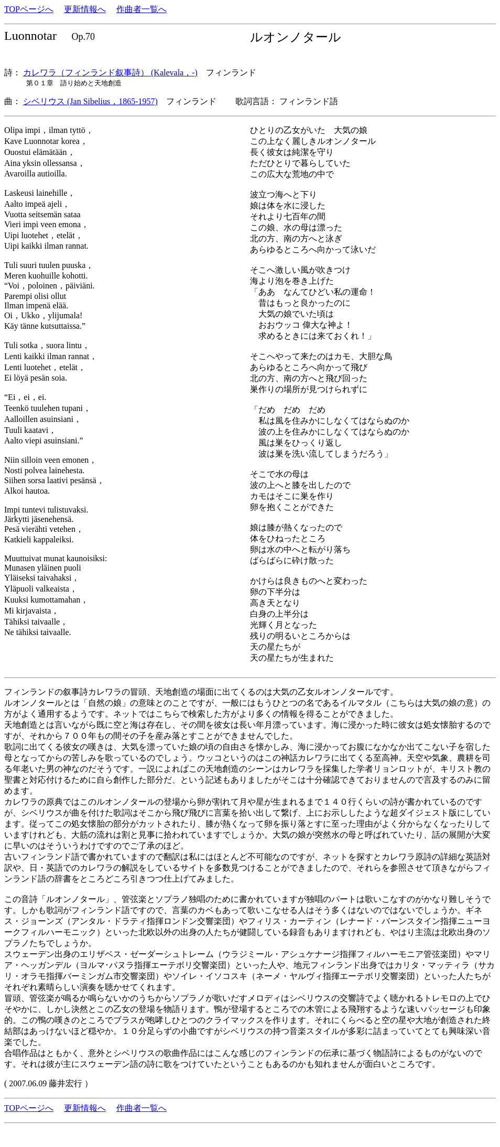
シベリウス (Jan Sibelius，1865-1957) (90, 101)
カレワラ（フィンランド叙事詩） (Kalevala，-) (110, 72)
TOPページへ (28, 9)
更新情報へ (85, 9)
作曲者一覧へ (141, 9)
